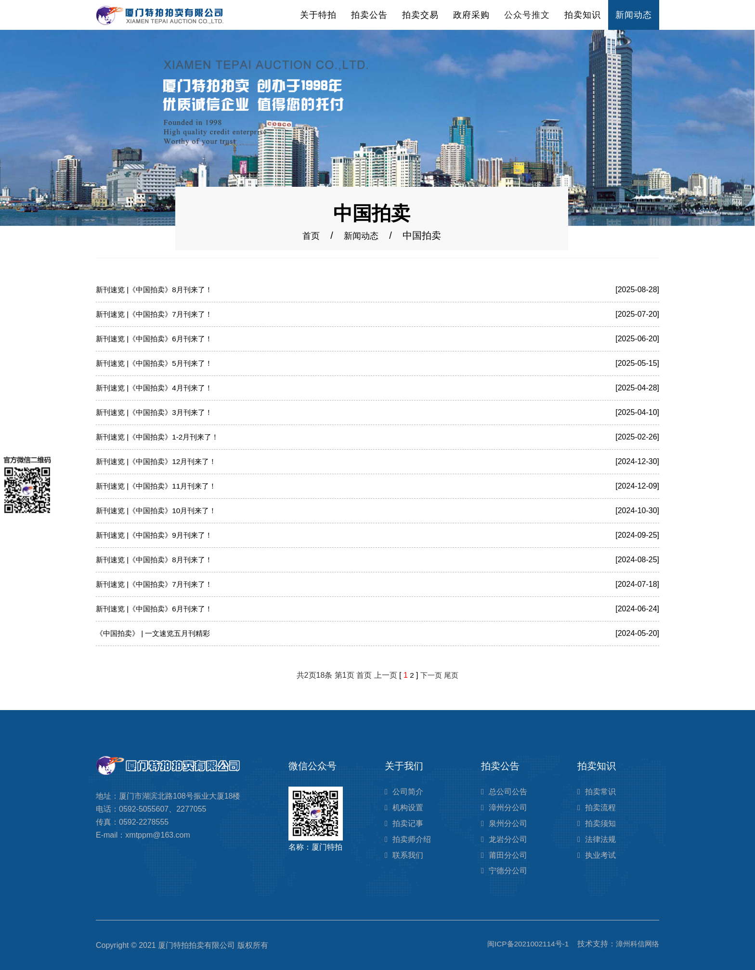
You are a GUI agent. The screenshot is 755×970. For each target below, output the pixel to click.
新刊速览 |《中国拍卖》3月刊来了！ (158, 412)
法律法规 (600, 839)
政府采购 (471, 15)
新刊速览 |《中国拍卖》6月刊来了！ (158, 339)
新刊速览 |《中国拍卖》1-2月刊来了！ (161, 437)
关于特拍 (318, 15)
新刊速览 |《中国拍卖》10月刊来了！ (160, 510)
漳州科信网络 (636, 944)
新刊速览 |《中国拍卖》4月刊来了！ (158, 388)
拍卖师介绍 (411, 839)
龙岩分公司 (508, 839)
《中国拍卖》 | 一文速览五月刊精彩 (157, 633)
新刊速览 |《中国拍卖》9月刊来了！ (158, 535)
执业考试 (600, 855)
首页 (309, 235)
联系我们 (407, 855)
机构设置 (407, 807)
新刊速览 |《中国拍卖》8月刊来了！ (158, 289)
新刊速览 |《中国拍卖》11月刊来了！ (160, 486)
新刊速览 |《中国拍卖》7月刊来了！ (158, 314)
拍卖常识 (600, 792)
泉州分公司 (508, 823)
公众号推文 (527, 15)
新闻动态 (633, 15)
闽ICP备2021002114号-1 (523, 944)
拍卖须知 (600, 823)
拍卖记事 (407, 823)
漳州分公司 (508, 807)
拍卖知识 (582, 15)
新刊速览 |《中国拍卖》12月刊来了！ (160, 461)
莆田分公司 (508, 855)
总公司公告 (508, 792)
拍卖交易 (420, 15)
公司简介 (407, 792)
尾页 (452, 675)
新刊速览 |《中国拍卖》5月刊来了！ (158, 363)
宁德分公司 (508, 871)
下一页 (431, 675)
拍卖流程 (600, 807)
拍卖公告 (369, 15)
